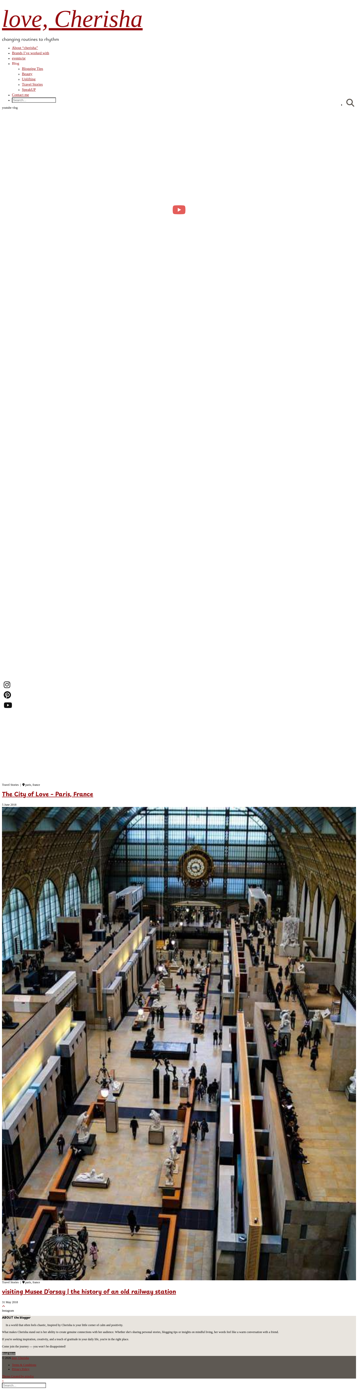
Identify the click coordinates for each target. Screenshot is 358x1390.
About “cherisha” (25, 48)
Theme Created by (18, 1376)
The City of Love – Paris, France (47, 794)
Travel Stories (32, 84)
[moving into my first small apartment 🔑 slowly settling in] (179, 209)
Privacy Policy (20, 1369)
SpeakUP (29, 90)
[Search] (350, 103)
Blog (15, 63)
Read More (8, 1353)
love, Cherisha (72, 18)
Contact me (20, 95)
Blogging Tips (32, 69)
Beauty (27, 74)
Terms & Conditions (24, 1365)
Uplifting (29, 79)
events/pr (19, 58)
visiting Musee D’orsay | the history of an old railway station (89, 1292)
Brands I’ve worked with (30, 53)
